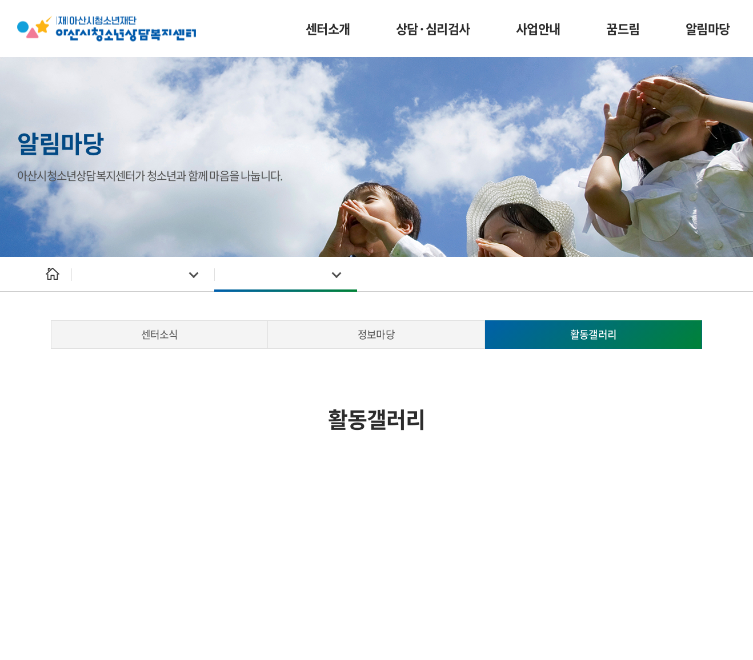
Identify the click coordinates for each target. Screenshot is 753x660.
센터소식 (159, 334)
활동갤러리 (593, 334)
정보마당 (376, 334)
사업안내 (538, 28)
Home (52, 274)
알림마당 (708, 28)
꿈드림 (623, 28)
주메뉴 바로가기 (0, 0)
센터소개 (328, 28)
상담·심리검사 (433, 28)
